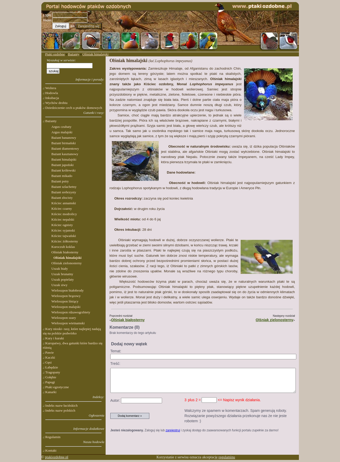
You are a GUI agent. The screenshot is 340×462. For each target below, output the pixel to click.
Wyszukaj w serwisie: (61, 60)
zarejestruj (173, 430)
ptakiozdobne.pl (56, 457)
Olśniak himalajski (95, 54)
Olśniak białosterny (128, 320)
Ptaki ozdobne (55, 54)
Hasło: (47, 20)
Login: (47, 15)
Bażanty (73, 54)
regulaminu (227, 457)
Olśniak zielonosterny (274, 320)
